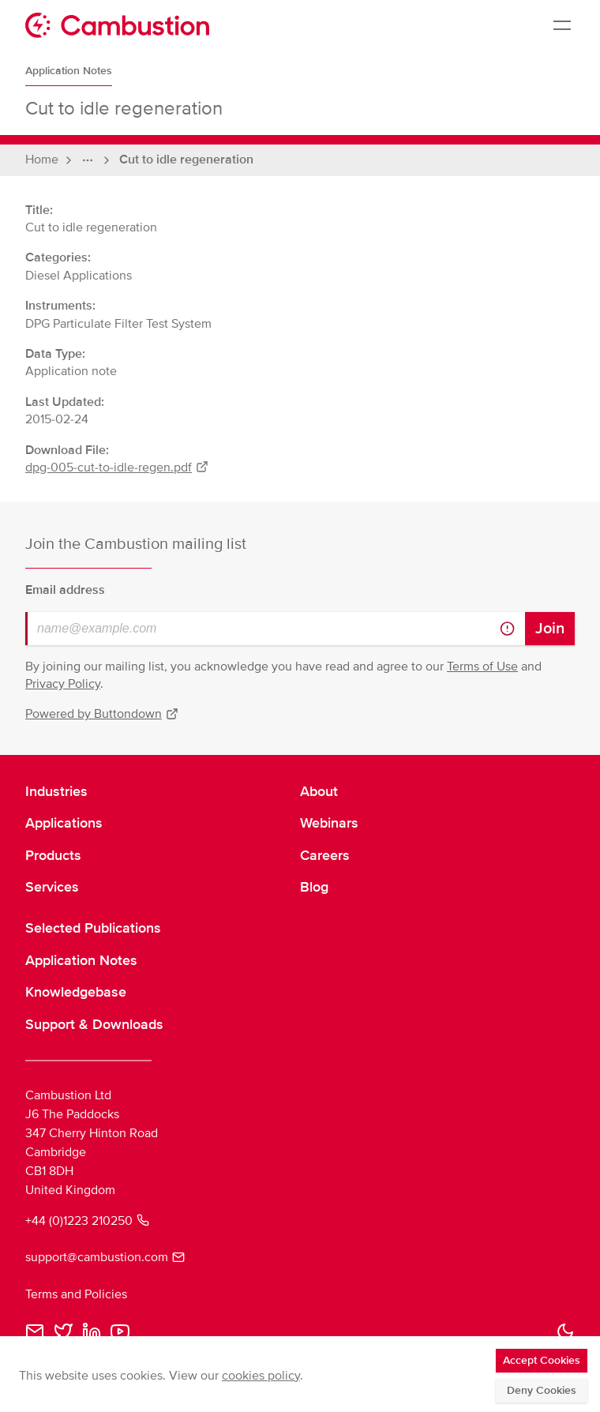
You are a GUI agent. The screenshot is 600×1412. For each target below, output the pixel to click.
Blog (314, 887)
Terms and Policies (76, 1294)
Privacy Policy (62, 684)
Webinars (329, 823)
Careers (325, 855)
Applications (64, 823)
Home (41, 159)
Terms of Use (482, 666)
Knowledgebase (75, 992)
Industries (56, 791)
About (319, 791)
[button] (565, 1331)
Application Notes (68, 70)
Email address (65, 590)
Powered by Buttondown (101, 714)
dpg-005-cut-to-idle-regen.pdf (116, 467)
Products (53, 855)
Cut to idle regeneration (186, 159)
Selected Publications (93, 928)
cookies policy (261, 1376)
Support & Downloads (94, 1024)
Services (52, 887)
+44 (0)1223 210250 (87, 1221)
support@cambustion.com (105, 1257)
